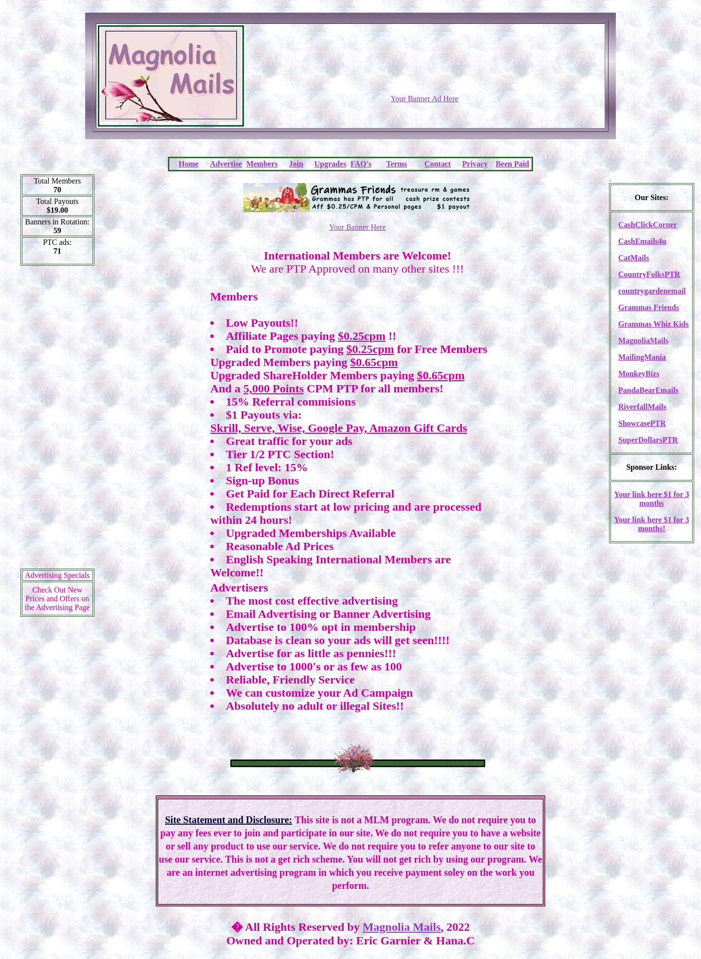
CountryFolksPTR (649, 274)
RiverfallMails (642, 407)
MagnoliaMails (643, 340)
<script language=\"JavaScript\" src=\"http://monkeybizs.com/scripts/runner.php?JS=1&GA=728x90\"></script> (424, 70)
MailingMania (642, 357)
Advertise (226, 164)
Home (189, 164)
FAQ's (360, 164)
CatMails (633, 258)
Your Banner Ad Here (424, 98)
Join (296, 164)
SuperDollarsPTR (648, 440)
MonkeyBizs (638, 373)
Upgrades (330, 164)
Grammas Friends (648, 307)
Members (262, 164)
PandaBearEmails (648, 390)
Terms (396, 164)
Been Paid (512, 164)
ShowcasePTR (642, 423)
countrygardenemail (652, 291)
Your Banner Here (357, 227)
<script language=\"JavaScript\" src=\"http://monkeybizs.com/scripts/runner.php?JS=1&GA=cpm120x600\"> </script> (57, 421)
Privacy (475, 164)
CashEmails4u (642, 241)
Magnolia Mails (402, 927)
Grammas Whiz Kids (653, 324)
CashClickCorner (647, 225)
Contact (437, 164)
